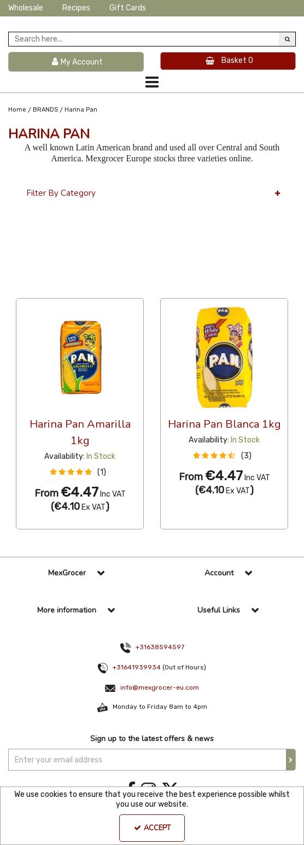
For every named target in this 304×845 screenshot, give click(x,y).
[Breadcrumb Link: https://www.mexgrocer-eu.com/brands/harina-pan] (81, 109)
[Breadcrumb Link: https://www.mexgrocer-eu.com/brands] (45, 109)
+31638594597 (160, 647)
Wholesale (25, 8)
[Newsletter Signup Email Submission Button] (291, 760)
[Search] (144, 39)
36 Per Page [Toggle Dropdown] (38, 288)
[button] (80, 472)
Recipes (76, 8)
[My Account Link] (76, 62)
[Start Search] (287, 39)
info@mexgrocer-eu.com (159, 687)
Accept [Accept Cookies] (152, 828)
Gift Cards (127, 8)
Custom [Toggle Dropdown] (89, 288)
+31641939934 (137, 667)
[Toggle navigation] (152, 82)
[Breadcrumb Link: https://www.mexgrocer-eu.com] (17, 109)
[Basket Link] (228, 61)
